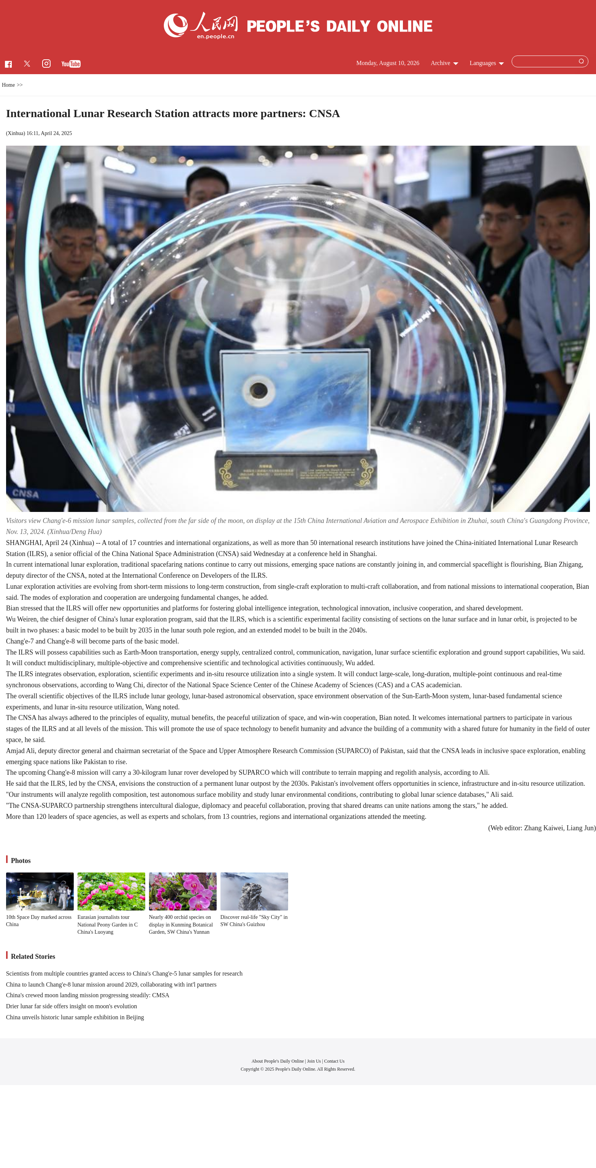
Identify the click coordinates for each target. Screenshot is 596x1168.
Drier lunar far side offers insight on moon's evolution (71, 1006)
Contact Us (334, 1061)
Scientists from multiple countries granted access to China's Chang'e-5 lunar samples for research (124, 973)
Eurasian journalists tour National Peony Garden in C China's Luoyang (108, 924)
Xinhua (15, 133)
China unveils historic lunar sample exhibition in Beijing (75, 1017)
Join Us (314, 1061)
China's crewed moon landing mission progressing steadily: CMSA (88, 995)
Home (8, 85)
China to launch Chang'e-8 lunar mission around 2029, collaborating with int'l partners (111, 984)
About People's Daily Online (278, 1061)
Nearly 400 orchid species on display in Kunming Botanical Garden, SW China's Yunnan (181, 924)
